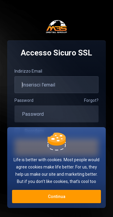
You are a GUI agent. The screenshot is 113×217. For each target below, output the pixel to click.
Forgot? (91, 100)
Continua (56, 196)
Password (23, 100)
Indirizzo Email (28, 71)
